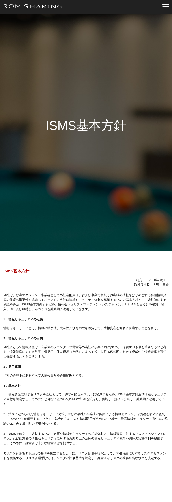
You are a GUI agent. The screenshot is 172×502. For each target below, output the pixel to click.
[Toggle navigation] (165, 7)
